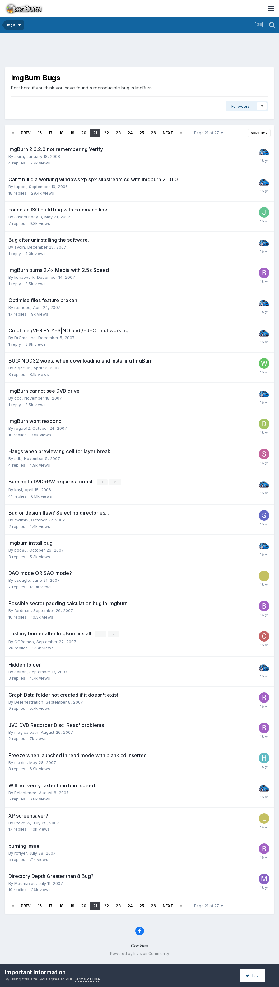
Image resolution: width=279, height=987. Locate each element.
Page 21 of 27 (208, 132)
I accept (256, 975)
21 (95, 132)
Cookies (139, 945)
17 (51, 132)
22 (106, 132)
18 (61, 132)
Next (168, 132)
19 (72, 132)
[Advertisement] (139, 51)
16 (40, 132)
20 (83, 132)
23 (118, 132)
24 (130, 132)
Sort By (259, 133)
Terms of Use (87, 978)
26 (153, 132)
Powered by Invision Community (139, 953)
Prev (26, 132)
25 (141, 132)
